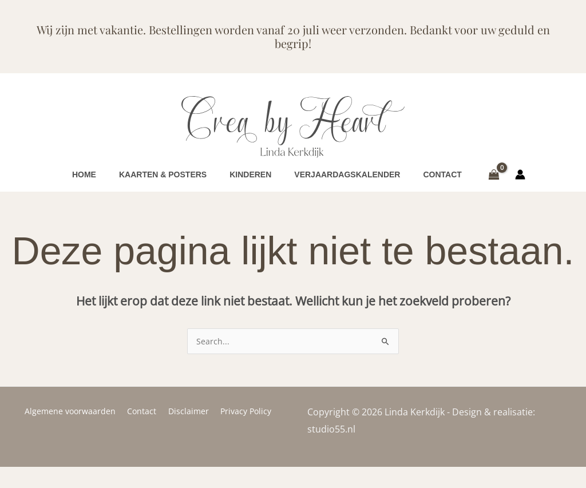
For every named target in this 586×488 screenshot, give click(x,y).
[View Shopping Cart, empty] (494, 185)
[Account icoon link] (520, 185)
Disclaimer (187, 432)
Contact (144, 432)
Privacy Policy (240, 432)
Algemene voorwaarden (75, 432)
